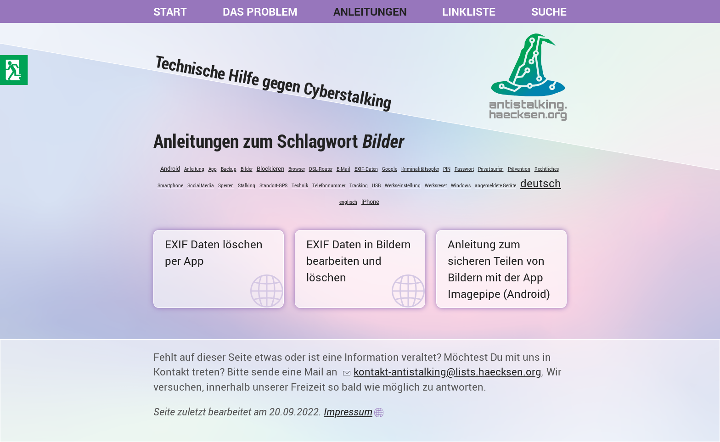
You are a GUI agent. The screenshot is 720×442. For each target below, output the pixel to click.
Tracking (358, 185)
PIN (446, 169)
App (212, 169)
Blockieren (270, 168)
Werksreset (436, 185)
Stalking (246, 185)
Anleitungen (370, 11)
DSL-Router (320, 169)
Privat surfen (491, 169)
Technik (300, 185)
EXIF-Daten (366, 169)
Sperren (226, 185)
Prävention (519, 169)
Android (170, 168)
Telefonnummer (328, 185)
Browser (296, 169)
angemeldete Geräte (495, 185)
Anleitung (194, 169)
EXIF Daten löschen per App (214, 252)
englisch (348, 202)
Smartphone (170, 185)
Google (389, 169)
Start (170, 11)
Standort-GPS (273, 185)
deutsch (540, 183)
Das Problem (260, 11)
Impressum (348, 411)
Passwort (464, 169)
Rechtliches (546, 169)
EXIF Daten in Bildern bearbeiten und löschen (358, 261)
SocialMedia (200, 185)
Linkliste (468, 11)
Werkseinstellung (403, 185)
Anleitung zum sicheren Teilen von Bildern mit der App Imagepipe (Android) (499, 269)
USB (376, 185)
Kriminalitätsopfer (420, 169)
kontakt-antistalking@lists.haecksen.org (447, 371)
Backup (228, 169)
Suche (549, 11)
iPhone (370, 201)
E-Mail (343, 169)
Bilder (247, 169)
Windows (461, 185)
